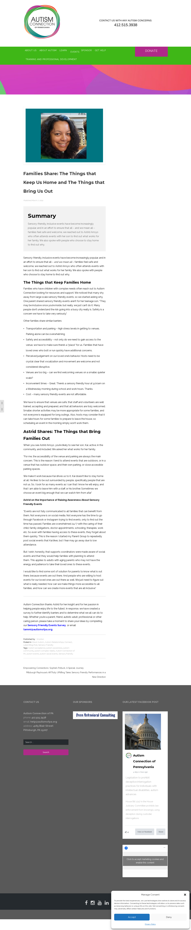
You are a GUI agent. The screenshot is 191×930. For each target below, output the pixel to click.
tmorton (40, 633)
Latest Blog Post (30, 639)
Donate (152, 48)
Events (75, 48)
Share (161, 826)
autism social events (49, 648)
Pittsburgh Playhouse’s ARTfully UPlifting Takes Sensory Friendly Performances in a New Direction (66, 668)
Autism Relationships (54, 636)
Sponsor (88, 48)
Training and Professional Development (51, 55)
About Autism (48, 48)
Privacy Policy (150, 924)
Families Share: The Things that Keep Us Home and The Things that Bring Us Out (64, 177)
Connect (68, 636)
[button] (185, 894)
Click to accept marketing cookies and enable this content (145, 855)
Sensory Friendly (45, 639)
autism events (33, 648)
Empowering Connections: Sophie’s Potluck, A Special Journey (53, 662)
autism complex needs (45, 645)
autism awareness (54, 642)
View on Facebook (144, 826)
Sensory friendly (66, 648)
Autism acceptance (36, 642)
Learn (63, 48)
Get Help (102, 48)
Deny (169, 917)
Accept (132, 917)
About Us (30, 48)
